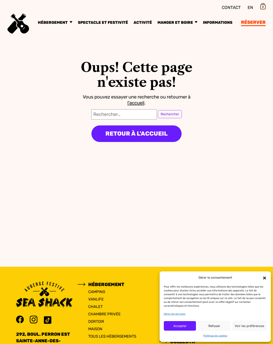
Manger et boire (175, 22)
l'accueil (135, 103)
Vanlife (96, 299)
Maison (95, 329)
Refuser (214, 326)
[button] (264, 277)
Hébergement (53, 22)
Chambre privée (104, 314)
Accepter (180, 326)
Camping (96, 291)
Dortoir (96, 321)
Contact (231, 7)
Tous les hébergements (112, 336)
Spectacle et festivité (103, 22)
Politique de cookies (215, 335)
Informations (217, 22)
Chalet (95, 306)
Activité (143, 22)
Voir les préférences (249, 326)
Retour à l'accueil (136, 133)
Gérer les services (174, 313)
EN (250, 7)
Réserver (253, 22)
